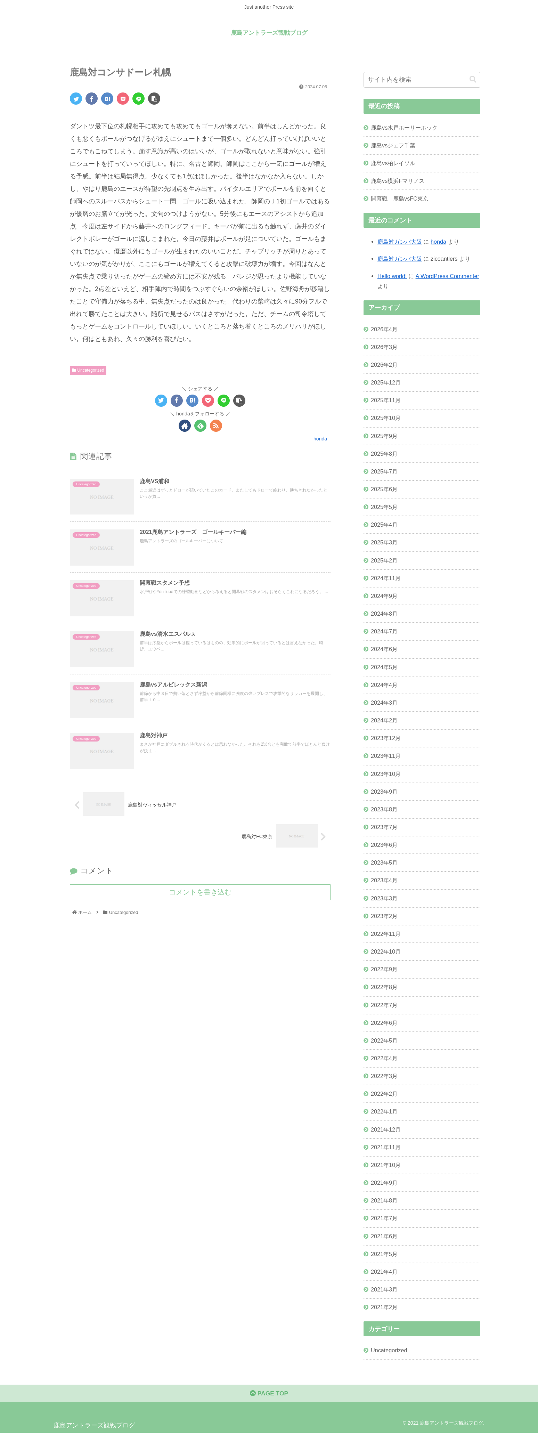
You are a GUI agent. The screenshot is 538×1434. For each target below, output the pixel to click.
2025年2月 (384, 560)
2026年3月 (384, 347)
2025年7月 (384, 471)
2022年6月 (384, 1023)
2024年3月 (384, 702)
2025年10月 (386, 418)
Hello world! (392, 276)
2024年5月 (384, 667)
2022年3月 (384, 1076)
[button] (473, 79)
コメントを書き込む (200, 894)
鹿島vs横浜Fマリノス (397, 181)
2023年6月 (384, 845)
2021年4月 (384, 1272)
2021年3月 (384, 1289)
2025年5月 (384, 507)
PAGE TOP (269, 1394)
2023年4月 (384, 880)
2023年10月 (386, 774)
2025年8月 (384, 454)
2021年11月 (386, 1147)
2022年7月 (384, 1005)
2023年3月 (384, 898)
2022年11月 (386, 934)
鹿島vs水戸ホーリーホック (404, 127)
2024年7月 (384, 631)
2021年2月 (384, 1307)
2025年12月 (386, 382)
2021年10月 (386, 1165)
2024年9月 (384, 596)
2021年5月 (384, 1254)
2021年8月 (384, 1200)
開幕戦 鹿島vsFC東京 (400, 198)
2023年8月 (384, 809)
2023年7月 (384, 827)
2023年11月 (386, 756)
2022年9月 (384, 969)
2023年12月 (386, 738)
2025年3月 (384, 542)
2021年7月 (384, 1218)
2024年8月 (384, 613)
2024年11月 (386, 578)
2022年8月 (384, 987)
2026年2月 (384, 365)
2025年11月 (386, 400)
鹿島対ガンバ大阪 (399, 241)
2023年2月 (384, 916)
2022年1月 (384, 1111)
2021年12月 (386, 1129)
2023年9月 (384, 791)
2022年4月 (384, 1058)
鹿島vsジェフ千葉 (393, 145)
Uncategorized (88, 370)
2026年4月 (384, 329)
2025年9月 (384, 436)
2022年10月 (386, 951)
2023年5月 (384, 862)
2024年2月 (384, 720)
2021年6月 (384, 1236)
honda (438, 241)
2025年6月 (384, 489)
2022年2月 (384, 1094)
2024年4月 (384, 685)
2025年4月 (384, 524)
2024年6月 (384, 649)
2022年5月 (384, 1040)
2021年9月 (384, 1183)
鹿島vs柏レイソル (393, 163)
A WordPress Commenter (447, 276)
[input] (422, 80)
